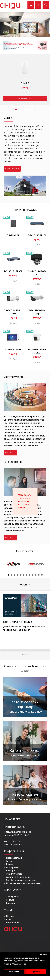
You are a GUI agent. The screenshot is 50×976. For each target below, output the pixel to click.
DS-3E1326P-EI (37, 235)
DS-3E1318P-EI (13, 271)
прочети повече (12, 169)
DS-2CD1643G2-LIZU (13, 312)
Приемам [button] (36, 972)
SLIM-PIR (25, 83)
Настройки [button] (14, 972)
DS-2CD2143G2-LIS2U (36, 273)
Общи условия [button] (19, 964)
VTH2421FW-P (13, 349)
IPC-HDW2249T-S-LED (36, 351)
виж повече (10, 453)
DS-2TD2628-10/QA (37, 312)
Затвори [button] (43, 954)
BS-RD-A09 (13, 235)
